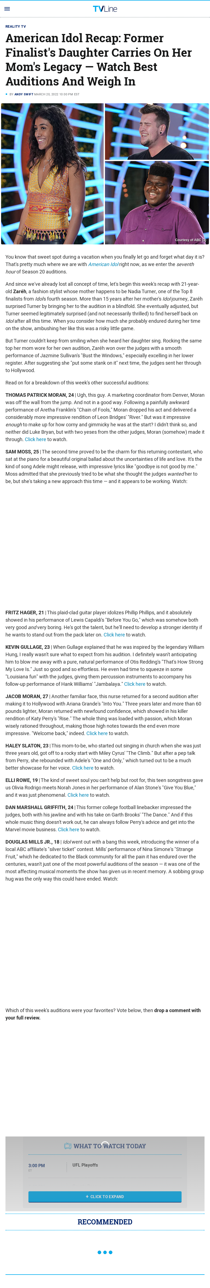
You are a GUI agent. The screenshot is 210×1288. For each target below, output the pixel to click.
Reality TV (15, 26)
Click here (35, 439)
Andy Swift (23, 94)
